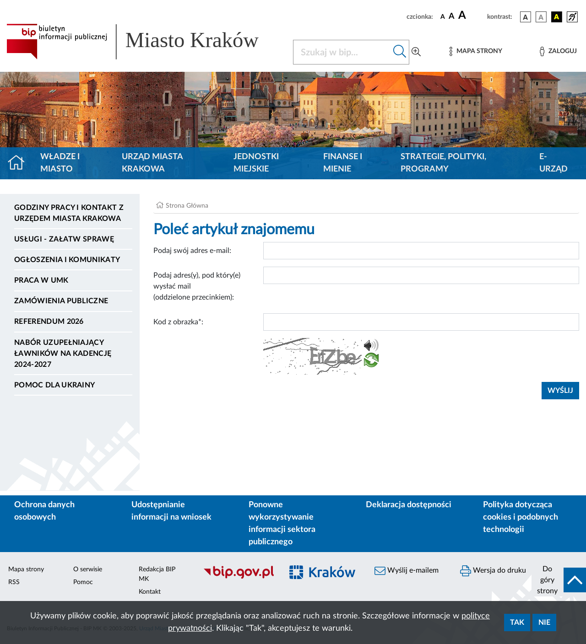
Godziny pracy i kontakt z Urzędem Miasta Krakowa (69, 213)
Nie (544, 622)
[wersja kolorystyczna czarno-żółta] (557, 17)
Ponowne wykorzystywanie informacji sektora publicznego (282, 523)
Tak (517, 622)
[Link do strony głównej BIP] (144, 41)
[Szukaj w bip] (400, 52)
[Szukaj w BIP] (342, 52)
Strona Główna (187, 206)
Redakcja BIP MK (157, 574)
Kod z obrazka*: (178, 322)
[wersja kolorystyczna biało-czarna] (541, 17)
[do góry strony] (559, 580)
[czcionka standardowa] (443, 16)
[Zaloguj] (558, 51)
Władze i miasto (60, 163)
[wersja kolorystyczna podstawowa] (525, 17)
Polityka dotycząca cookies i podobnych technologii (520, 517)
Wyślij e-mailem (406, 570)
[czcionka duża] (471, 15)
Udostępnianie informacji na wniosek (171, 511)
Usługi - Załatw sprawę (64, 239)
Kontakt (150, 592)
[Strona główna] (20, 163)
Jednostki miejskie (256, 163)
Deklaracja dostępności (408, 505)
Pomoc (83, 582)
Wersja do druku (493, 570)
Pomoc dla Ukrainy (54, 385)
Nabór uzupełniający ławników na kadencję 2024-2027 (62, 353)
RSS (14, 582)
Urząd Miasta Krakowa (152, 163)
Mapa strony (26, 569)
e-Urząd (553, 163)
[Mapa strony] (475, 51)
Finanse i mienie (342, 163)
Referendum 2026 (49, 321)
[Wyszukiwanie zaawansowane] (416, 52)
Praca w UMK (41, 280)
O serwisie (87, 569)
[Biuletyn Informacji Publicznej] (238, 577)
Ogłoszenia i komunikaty (67, 259)
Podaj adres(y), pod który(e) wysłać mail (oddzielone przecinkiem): (196, 286)
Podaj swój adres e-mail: (192, 250)
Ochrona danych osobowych (44, 511)
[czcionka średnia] (452, 17)
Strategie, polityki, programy (443, 163)
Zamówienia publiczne (61, 301)
